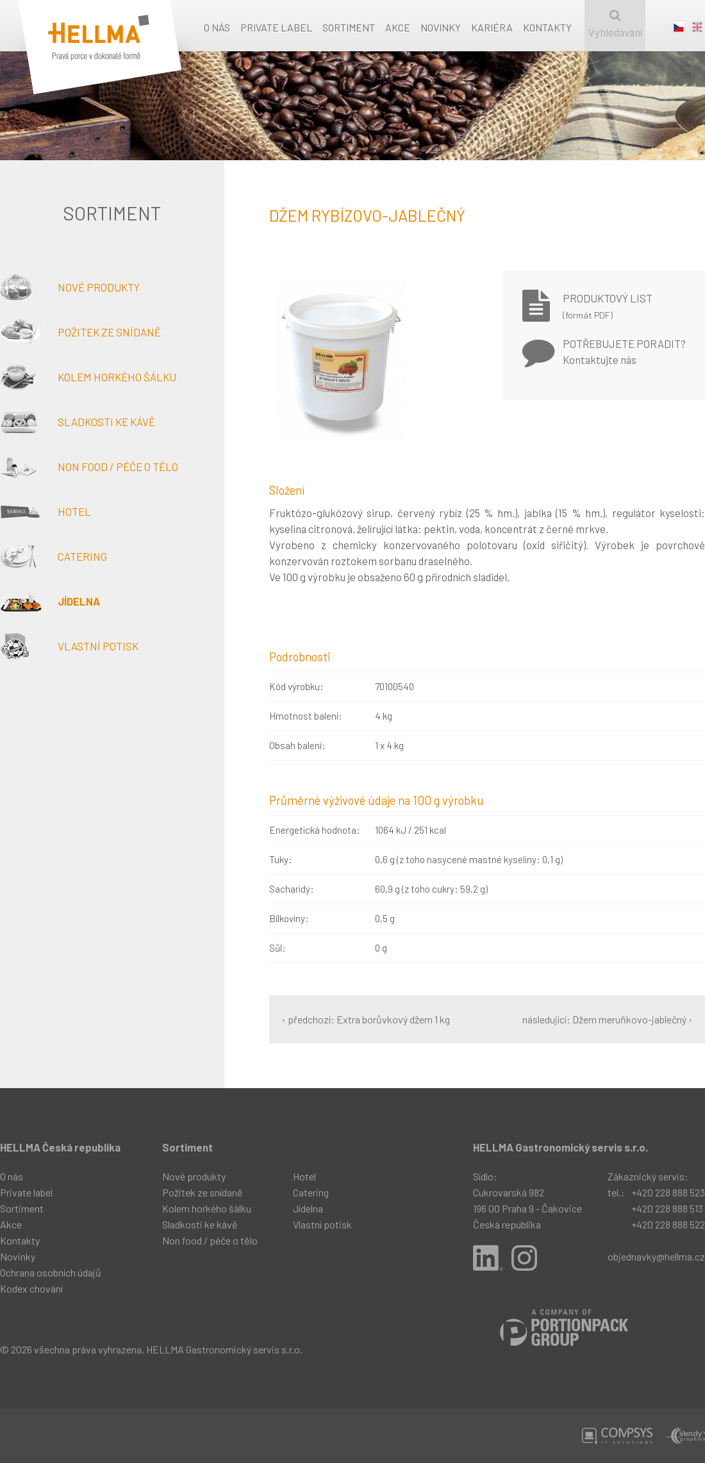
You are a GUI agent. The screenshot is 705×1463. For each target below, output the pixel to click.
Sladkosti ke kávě (77, 422)
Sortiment (348, 27)
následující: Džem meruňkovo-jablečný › (607, 1019)
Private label (276, 27)
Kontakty (547, 27)
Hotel (45, 511)
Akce (397, 27)
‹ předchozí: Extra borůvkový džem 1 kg (366, 1019)
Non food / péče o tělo (89, 466)
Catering (53, 556)
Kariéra (492, 27)
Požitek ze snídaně (80, 332)
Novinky (440, 27)
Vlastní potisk (69, 646)
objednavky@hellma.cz (656, 1256)
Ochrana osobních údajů (50, 1272)
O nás (217, 27)
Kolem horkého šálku (88, 377)
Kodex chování (31, 1288)
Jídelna (50, 601)
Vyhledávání (615, 24)
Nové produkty (70, 287)
